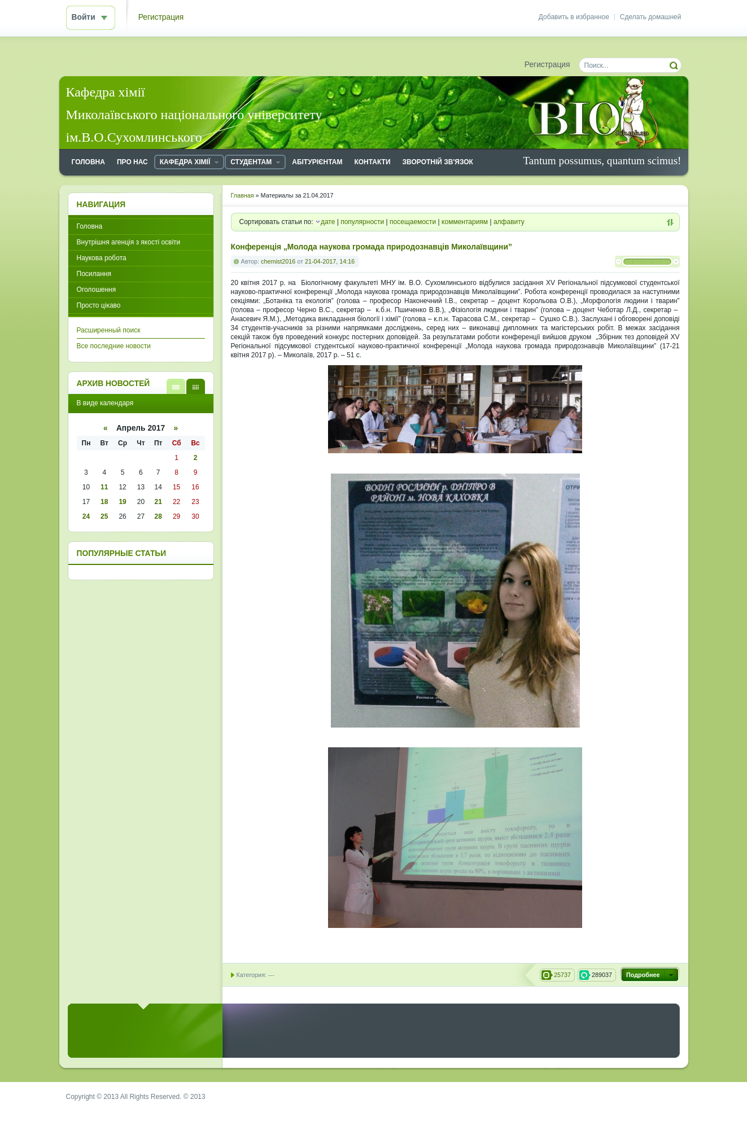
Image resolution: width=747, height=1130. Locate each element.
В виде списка (176, 386)
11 (104, 487)
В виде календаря (195, 386)
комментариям (465, 222)
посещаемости (413, 222)
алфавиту (509, 222)
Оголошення (96, 290)
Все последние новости (114, 346)
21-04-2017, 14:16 (330, 261)
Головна (90, 226)
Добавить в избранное (574, 17)
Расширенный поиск (109, 330)
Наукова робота (101, 258)
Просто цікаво (99, 305)
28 (157, 516)
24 (86, 516)
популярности (362, 222)
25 (104, 516)
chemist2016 (278, 261)
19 (122, 502)
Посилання (94, 274)
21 (157, 502)
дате (328, 222)
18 (104, 502)
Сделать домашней (651, 17)
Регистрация (161, 17)
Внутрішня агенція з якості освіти (129, 242)
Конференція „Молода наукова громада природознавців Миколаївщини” (371, 247)
